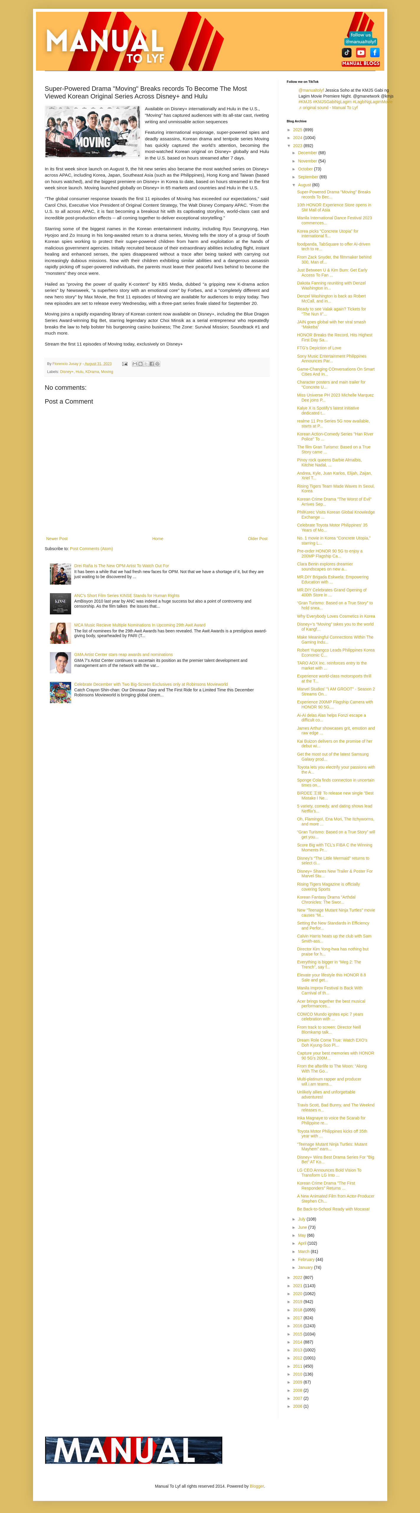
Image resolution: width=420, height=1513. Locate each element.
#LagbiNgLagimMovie (373, 101)
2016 (298, 1325)
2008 (298, 1390)
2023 (298, 145)
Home (157, 538)
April (303, 1243)
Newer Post (57, 538)
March (304, 1251)
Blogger (257, 1486)
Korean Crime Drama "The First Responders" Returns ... (326, 1185)
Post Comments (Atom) (91, 548)
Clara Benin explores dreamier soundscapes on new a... (325, 566)
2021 (298, 1285)
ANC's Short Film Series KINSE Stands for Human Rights (127, 595)
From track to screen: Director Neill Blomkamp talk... (329, 1030)
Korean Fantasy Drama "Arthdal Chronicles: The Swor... (326, 899)
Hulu (79, 372)
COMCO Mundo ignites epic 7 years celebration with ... (330, 1017)
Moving (107, 372)
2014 (298, 1342)
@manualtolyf (311, 90)
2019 (298, 1301)
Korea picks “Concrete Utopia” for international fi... (327, 234)
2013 (298, 1350)
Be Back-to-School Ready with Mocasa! (333, 1209)
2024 (298, 137)
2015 (298, 1334)
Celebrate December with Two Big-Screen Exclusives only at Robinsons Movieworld (151, 684)
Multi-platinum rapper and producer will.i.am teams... (329, 1081)
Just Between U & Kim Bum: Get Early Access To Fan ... (332, 272)
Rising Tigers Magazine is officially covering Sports (328, 887)
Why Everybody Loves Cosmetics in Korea (336, 616)
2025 (298, 129)
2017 (298, 1317)
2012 (298, 1358)
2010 (298, 1374)
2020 (298, 1293)
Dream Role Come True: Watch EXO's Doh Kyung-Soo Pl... (332, 1042)
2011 (298, 1366)
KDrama (92, 372)
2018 (298, 1310)
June (303, 1227)
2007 (298, 1398)
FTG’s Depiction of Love (319, 348)
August (305, 184)
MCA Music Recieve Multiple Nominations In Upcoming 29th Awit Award (140, 625)
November (308, 161)
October (306, 169)
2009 (298, 1382)
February (307, 1259)
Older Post (257, 538)
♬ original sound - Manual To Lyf (328, 107)
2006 (298, 1406)
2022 (298, 1277)
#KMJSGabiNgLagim (332, 101)
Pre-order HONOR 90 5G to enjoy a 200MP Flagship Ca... (329, 553)
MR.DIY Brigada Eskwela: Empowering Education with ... (333, 579)
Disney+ (67, 372)
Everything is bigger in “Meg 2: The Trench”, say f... (329, 964)
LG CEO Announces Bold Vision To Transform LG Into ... (329, 1172)
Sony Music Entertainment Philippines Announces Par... (331, 359)
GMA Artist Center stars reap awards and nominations (123, 654)
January (306, 1267)
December (308, 152)
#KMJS (305, 101)
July (302, 1219)
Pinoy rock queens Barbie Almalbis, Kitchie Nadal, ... (329, 462)
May (302, 1235)
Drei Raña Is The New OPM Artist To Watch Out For (121, 565)
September (308, 177)
